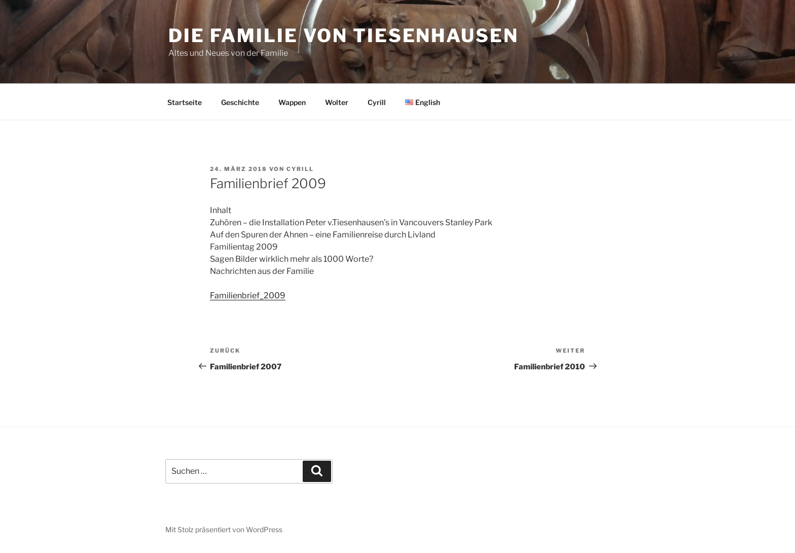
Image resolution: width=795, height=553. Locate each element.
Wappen (292, 102)
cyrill (300, 168)
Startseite (184, 102)
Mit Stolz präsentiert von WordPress (223, 529)
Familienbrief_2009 (247, 295)
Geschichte (240, 102)
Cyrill (377, 102)
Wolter (336, 102)
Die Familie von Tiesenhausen (343, 35)
